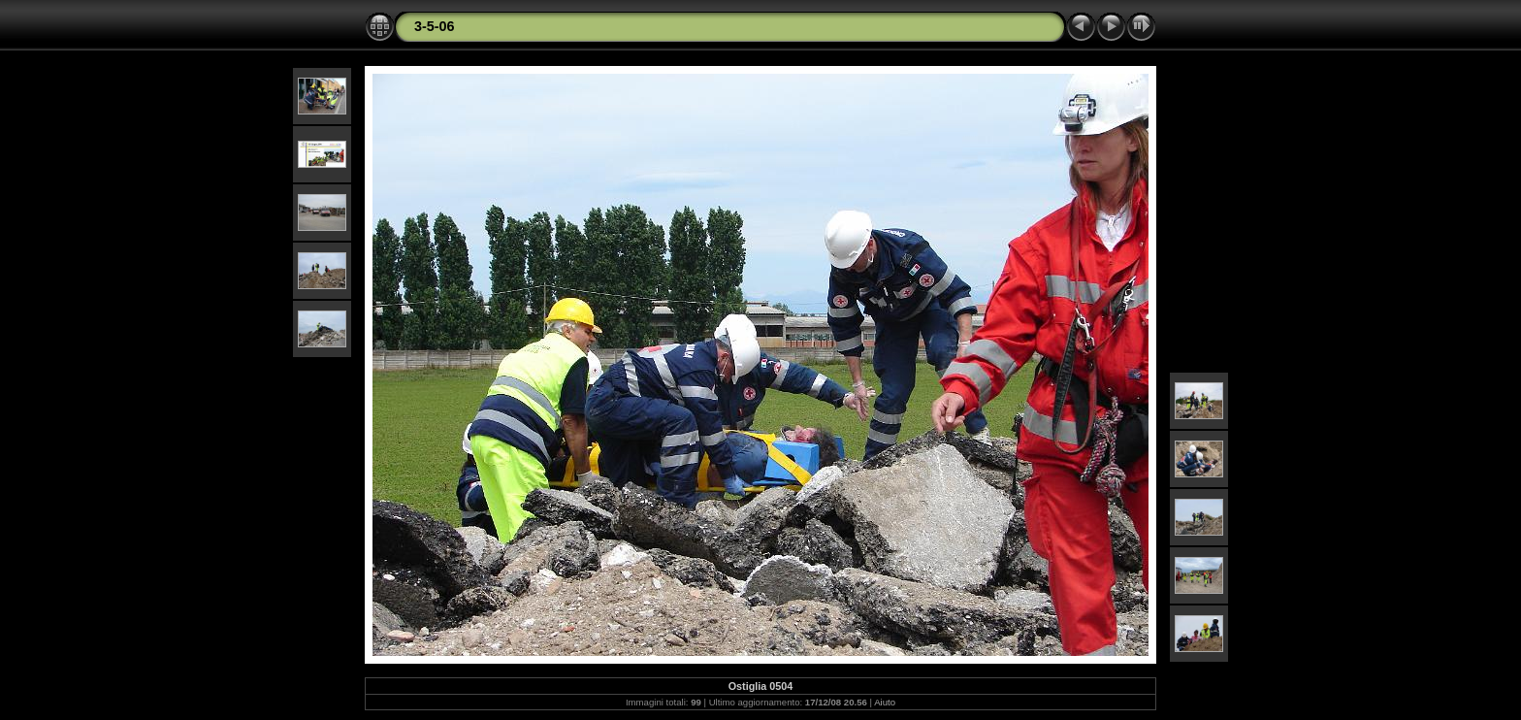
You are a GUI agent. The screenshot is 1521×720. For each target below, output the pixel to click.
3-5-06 (434, 26)
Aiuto (884, 702)
